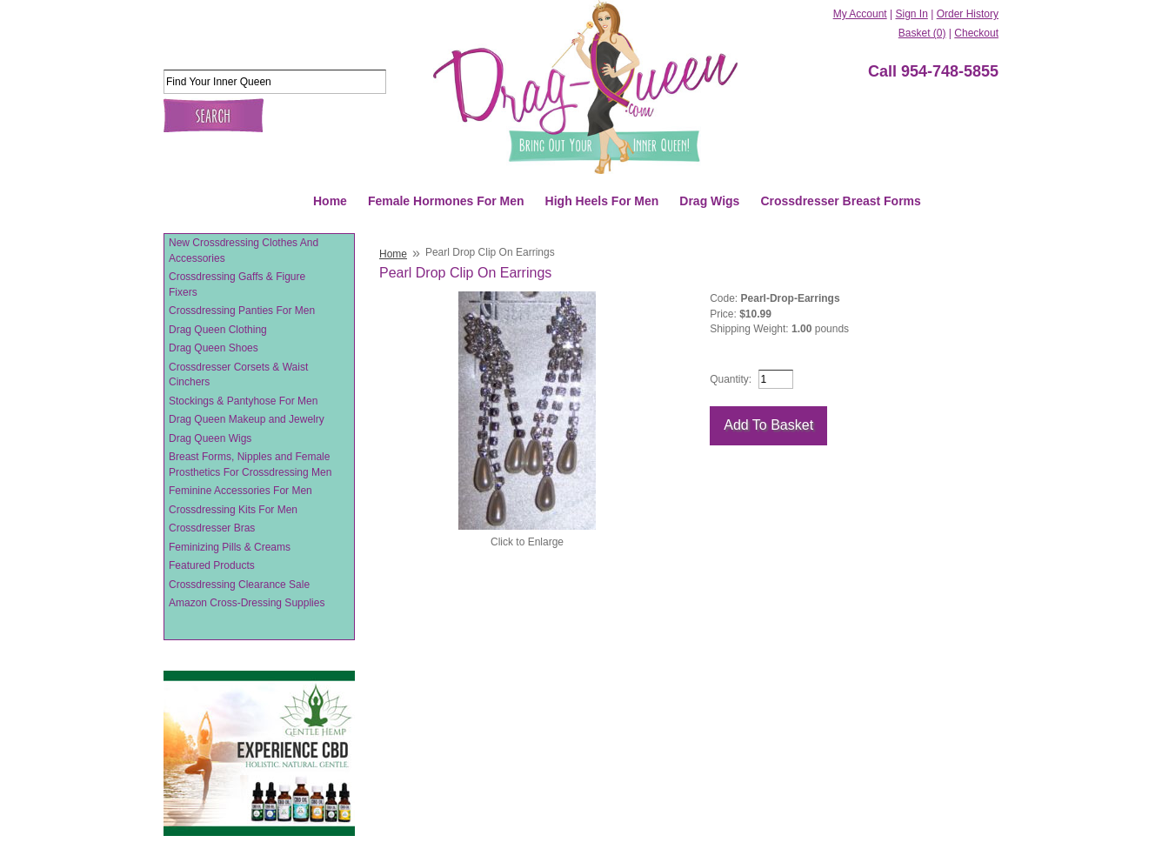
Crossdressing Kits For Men (233, 510)
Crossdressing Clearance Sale (239, 584)
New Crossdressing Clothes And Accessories (243, 250)
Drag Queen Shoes (213, 348)
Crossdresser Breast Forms (840, 201)
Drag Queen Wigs (210, 438)
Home (330, 201)
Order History (967, 14)
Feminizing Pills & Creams (229, 547)
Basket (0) (922, 33)
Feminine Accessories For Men (240, 491)
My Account (860, 14)
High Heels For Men (602, 201)
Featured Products (212, 565)
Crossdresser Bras (212, 528)
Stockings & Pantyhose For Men (243, 401)
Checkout (976, 33)
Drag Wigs (709, 201)
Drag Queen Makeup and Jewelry (246, 419)
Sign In (911, 14)
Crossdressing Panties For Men (242, 310)
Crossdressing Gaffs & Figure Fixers (237, 284)
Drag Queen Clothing (218, 330)
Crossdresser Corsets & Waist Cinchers (238, 375)
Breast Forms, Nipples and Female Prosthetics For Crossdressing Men (250, 464)
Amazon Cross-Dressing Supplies (246, 603)
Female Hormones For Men (446, 201)
